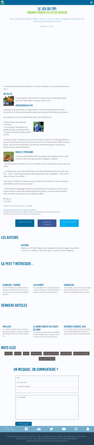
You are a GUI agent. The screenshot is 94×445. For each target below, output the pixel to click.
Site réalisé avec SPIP (49, 436)
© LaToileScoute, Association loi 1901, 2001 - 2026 (23, 436)
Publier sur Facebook (47, 223)
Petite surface (66, 353)
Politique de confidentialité (66, 436)
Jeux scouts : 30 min (51, 353)
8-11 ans (8, 353)
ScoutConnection (35, 214)
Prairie (26, 353)
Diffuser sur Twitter (69, 222)
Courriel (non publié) (23, 386)
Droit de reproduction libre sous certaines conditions (19, 210)
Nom (18, 378)
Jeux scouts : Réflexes (47, 359)
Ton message (21, 397)
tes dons (17, 214)
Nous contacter (82, 436)
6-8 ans (17, 353)
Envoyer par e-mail (25, 222)
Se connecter (21, 382)
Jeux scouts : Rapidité (81, 353)
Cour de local (36, 353)
